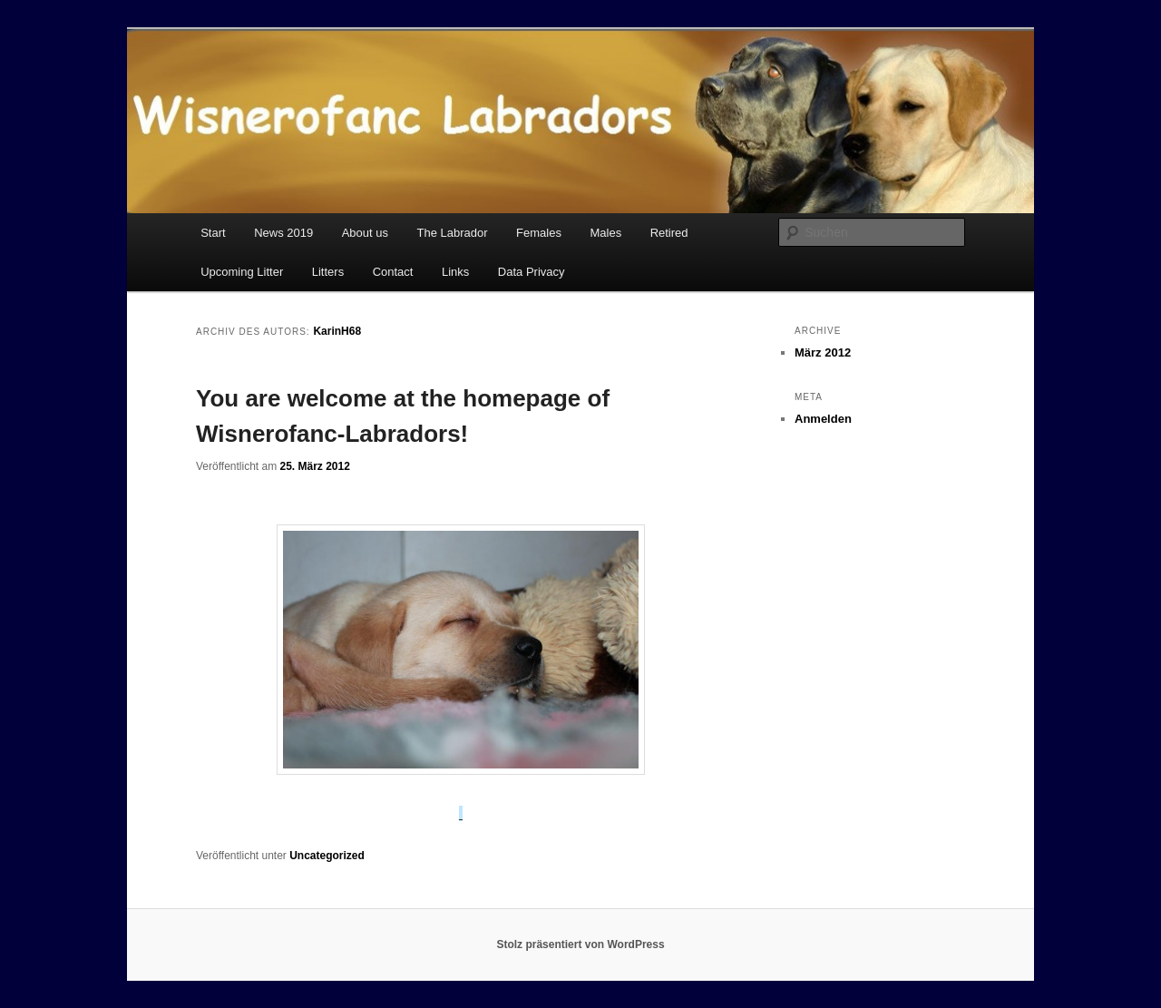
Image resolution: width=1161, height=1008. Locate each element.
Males (605, 233)
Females (538, 233)
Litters (328, 272)
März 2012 (823, 352)
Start (212, 233)
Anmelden (823, 419)
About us (365, 233)
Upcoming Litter (241, 272)
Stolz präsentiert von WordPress (580, 944)
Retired (669, 233)
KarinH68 (337, 331)
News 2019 (283, 233)
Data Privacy (531, 272)
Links (455, 272)
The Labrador (452, 233)
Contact (393, 272)
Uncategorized (327, 855)
